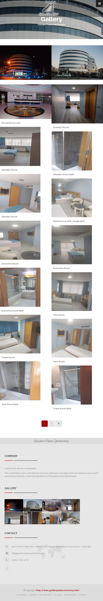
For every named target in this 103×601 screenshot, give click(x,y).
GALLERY (58, 595)
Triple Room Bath (62, 408)
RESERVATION (70, 595)
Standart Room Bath (63, 174)
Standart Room (61, 127)
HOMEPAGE (21, 595)
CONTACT (82, 595)
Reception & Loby (11, 123)
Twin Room (59, 315)
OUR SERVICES (45, 595)
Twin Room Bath (10, 404)
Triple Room (8, 357)
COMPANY (32, 595)
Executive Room (10, 264)
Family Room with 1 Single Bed (68, 221)
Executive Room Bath (13, 311)
